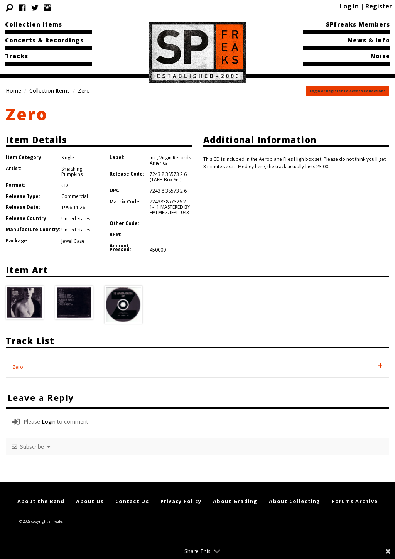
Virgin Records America (170, 160)
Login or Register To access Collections (348, 90)
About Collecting (294, 501)
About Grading (235, 501)
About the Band (41, 501)
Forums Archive (355, 501)
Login (49, 421)
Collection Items (33, 24)
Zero (27, 114)
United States (75, 218)
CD (64, 185)
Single (67, 157)
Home (13, 90)
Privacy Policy (181, 501)
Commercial (74, 196)
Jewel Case (72, 241)
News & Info (369, 40)
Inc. (153, 157)
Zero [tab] (17, 367)
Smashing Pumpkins (72, 171)
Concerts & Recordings (44, 40)
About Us (90, 501)
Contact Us (132, 501)
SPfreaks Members (358, 24)
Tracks (16, 56)
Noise (380, 56)
